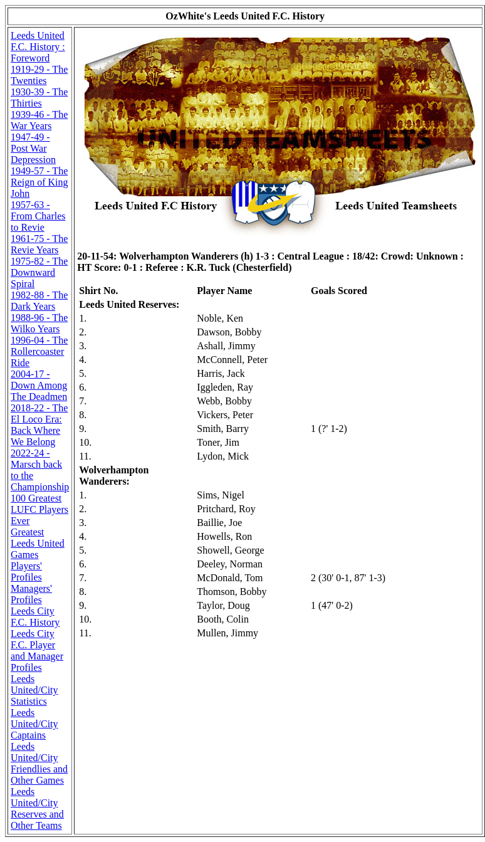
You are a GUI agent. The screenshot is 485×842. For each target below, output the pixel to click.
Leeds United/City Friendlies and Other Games (39, 763)
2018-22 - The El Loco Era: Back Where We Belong (39, 425)
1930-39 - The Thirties (39, 97)
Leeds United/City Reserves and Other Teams (37, 808)
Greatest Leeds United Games (38, 543)
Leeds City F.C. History (35, 617)
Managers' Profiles (31, 594)
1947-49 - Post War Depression (33, 148)
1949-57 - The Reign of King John (39, 182)
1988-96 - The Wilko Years (39, 323)
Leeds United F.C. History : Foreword (38, 46)
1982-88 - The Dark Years (39, 301)
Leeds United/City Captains (34, 723)
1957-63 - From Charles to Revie (38, 216)
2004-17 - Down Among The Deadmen (39, 385)
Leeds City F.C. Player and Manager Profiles (37, 650)
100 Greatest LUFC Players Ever (39, 509)
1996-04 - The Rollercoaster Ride (39, 351)
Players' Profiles (26, 571)
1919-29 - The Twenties (39, 75)
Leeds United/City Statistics (34, 690)
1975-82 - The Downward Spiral (39, 272)
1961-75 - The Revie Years (39, 244)
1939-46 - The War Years (39, 120)
